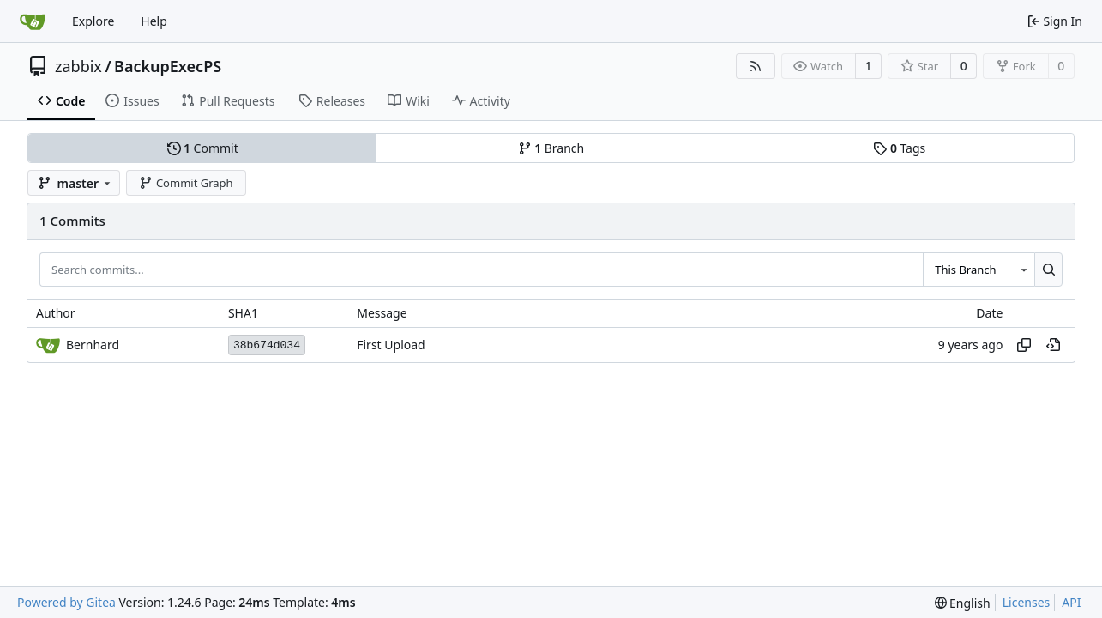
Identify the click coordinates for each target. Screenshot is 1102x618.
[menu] (963, 603)
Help (154, 21)
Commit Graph (185, 183)
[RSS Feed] (755, 66)
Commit (202, 148)
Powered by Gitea (66, 602)
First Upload (391, 345)
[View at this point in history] (1053, 345)
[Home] (33, 21)
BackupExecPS (167, 66)
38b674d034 (266, 345)
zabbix (78, 66)
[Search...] (1048, 269)
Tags (899, 148)
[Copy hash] (1024, 345)
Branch (551, 148)
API (1071, 602)
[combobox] (978, 269)
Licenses (1027, 602)
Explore (93, 21)
